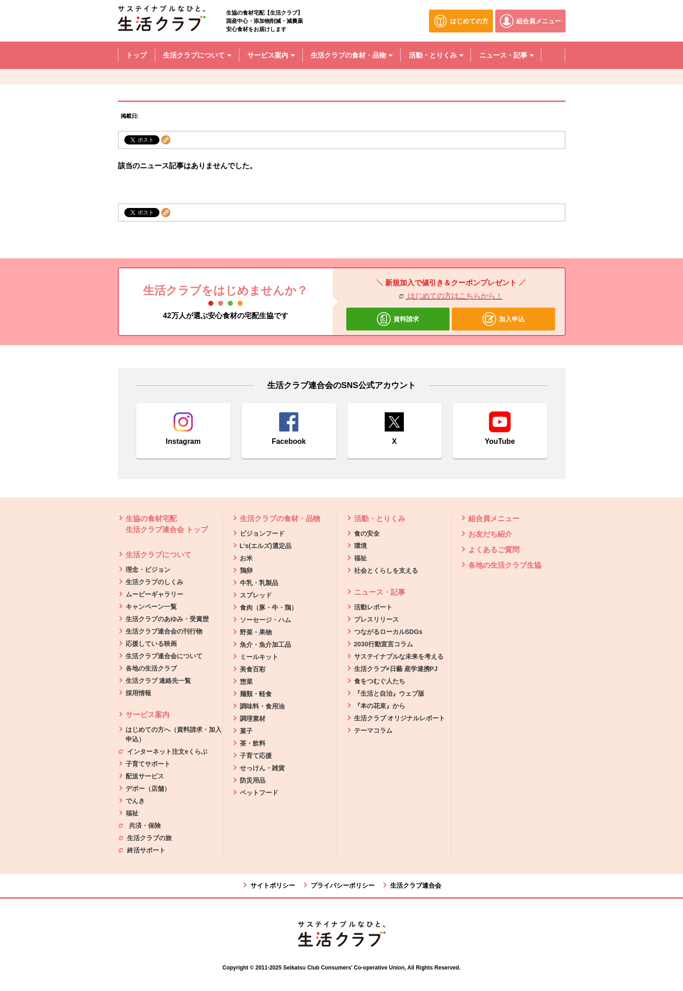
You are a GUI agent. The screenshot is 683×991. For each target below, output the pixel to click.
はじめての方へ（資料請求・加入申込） (174, 734)
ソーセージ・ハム (265, 619)
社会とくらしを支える (386, 570)
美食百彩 (252, 669)
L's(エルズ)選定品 (265, 545)
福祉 (132, 813)
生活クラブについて (158, 555)
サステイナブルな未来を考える (399, 656)
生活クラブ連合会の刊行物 (164, 631)
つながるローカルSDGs (388, 631)
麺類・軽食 (256, 694)
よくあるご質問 (493, 550)
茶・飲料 (252, 743)
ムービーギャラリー (154, 594)
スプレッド (256, 595)
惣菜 (246, 681)
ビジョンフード (262, 533)
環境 (360, 545)
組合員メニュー (493, 518)
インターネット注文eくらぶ (163, 751)
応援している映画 (151, 643)
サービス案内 (147, 715)
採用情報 (138, 693)
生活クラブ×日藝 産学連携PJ (396, 668)
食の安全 (367, 533)
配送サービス (145, 776)
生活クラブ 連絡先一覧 (158, 680)
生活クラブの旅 (145, 837)
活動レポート (373, 607)
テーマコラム (373, 730)
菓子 (246, 731)
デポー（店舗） (148, 788)
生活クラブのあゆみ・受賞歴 (167, 619)
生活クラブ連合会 (415, 885)
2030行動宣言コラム (383, 644)
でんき (135, 801)
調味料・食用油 (262, 706)
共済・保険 (140, 825)
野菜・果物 (256, 632)
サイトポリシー (272, 885)
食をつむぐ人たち (379, 681)
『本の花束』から (379, 705)
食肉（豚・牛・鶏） (268, 607)
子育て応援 (256, 755)
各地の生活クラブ (151, 668)
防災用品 (252, 780)
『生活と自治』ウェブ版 (389, 693)
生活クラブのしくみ (154, 582)
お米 (246, 558)
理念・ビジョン (148, 569)
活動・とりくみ (379, 518)
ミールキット (259, 657)
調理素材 (252, 718)
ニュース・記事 (379, 592)
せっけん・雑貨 (262, 768)
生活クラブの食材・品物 (280, 518)
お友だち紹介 (490, 534)
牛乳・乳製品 (259, 582)
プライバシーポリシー (343, 885)
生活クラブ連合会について (164, 656)
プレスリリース (376, 619)
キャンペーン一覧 (151, 606)
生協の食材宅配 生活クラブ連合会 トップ (167, 524)
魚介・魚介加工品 (265, 644)
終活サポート (142, 850)
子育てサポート (148, 763)
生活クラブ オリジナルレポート (399, 718)
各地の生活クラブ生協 (504, 565)
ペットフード (259, 792)
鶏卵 (246, 570)
